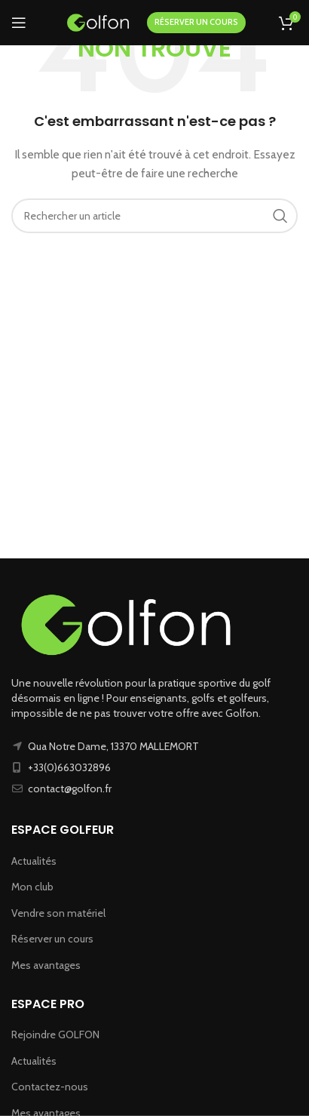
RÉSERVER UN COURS (196, 22)
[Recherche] (154, 215)
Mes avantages (46, 965)
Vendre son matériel (58, 913)
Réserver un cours (52, 938)
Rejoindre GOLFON (55, 1034)
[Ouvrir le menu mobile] (19, 23)
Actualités (34, 861)
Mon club (32, 886)
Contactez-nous (49, 1086)
